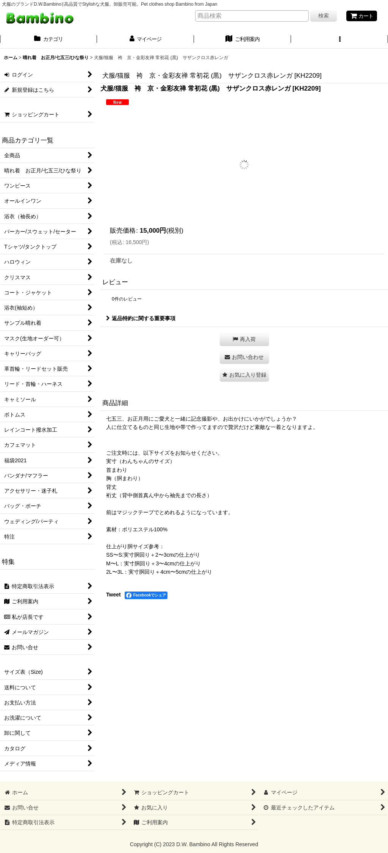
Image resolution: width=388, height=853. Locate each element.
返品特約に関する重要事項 (140, 318)
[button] (339, 39)
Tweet (113, 595)
